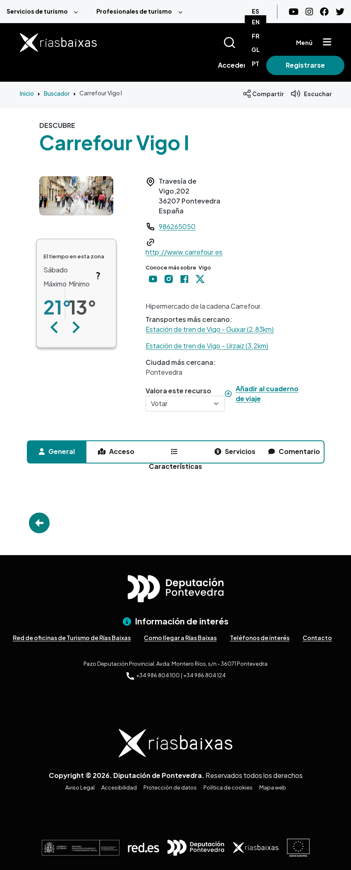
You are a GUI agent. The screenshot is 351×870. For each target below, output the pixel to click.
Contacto (317, 637)
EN (256, 22)
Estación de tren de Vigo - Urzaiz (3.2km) (207, 345)
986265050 (177, 226)
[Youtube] (293, 11)
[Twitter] (340, 11)
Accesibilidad (119, 787)
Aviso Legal (80, 787)
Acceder (232, 65)
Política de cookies (228, 787)
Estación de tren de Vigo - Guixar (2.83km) (210, 329)
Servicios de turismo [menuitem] (37, 11)
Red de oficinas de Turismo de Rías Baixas (72, 637)
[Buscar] (239, 42)
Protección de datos (170, 787)
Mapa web (272, 787)
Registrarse (305, 65)
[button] (54, 327)
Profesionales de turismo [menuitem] (134, 11)
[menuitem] (45, 11)
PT (255, 63)
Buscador (57, 93)
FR (256, 36)
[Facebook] (324, 11)
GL (255, 49)
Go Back (39, 523)
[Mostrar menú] (327, 42)
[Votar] (185, 403)
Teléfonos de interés (259, 637)
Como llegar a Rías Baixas (180, 637)
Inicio (27, 93)
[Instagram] (309, 11)
